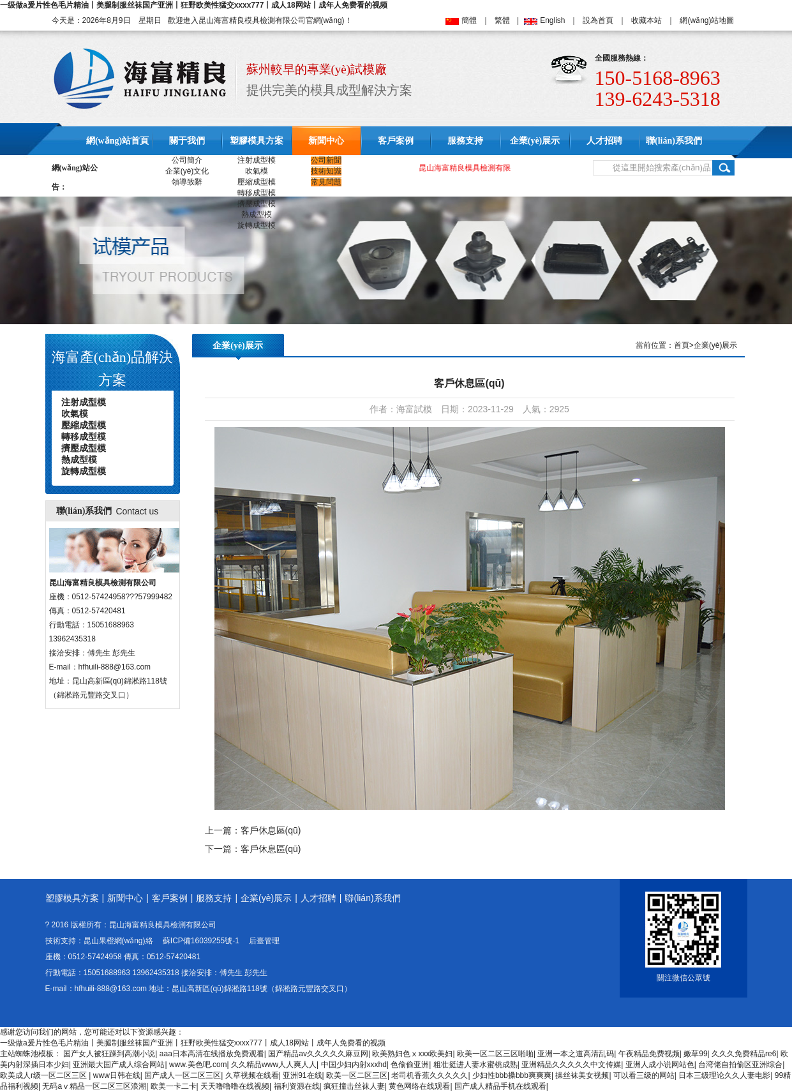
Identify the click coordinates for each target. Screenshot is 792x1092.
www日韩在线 (116, 1075)
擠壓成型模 (256, 203)
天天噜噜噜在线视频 (234, 1086)
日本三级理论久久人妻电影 (724, 1075)
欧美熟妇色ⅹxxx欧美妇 (412, 1053)
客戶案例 (396, 141)
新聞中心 (326, 141)
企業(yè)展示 (535, 141)
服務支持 (465, 141)
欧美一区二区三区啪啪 (495, 1053)
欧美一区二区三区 (356, 1075)
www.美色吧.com (198, 1064)
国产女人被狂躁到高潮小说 (109, 1053)
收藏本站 (646, 20)
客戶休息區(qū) (271, 830)
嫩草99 (695, 1053)
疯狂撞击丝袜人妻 (354, 1086)
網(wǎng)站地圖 (707, 20)
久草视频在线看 (252, 1075)
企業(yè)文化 (187, 171)
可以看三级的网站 (644, 1075)
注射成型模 (256, 160)
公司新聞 (326, 160)
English (552, 20)
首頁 (681, 345)
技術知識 (326, 171)
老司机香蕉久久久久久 (429, 1075)
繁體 (502, 20)
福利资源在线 (297, 1086)
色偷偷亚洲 (410, 1064)
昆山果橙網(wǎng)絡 (118, 940)
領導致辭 (187, 181)
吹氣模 (256, 171)
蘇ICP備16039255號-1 (201, 940)
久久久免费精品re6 (744, 1053)
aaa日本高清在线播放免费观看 (212, 1053)
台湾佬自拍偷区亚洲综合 (740, 1064)
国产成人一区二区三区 (182, 1075)
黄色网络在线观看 (419, 1086)
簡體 (469, 20)
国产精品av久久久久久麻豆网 (318, 1053)
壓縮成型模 (256, 181)
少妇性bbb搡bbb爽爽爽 (511, 1075)
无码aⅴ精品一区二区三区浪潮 (94, 1086)
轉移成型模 (256, 192)
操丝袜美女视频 (582, 1075)
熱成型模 (256, 214)
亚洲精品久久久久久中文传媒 (571, 1064)
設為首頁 (598, 20)
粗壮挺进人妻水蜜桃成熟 (475, 1064)
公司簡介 (187, 160)
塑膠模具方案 (256, 141)
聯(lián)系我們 (674, 141)
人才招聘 (604, 141)
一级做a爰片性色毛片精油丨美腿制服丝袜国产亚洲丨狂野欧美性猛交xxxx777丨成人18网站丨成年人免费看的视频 (193, 5)
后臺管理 (264, 940)
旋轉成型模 (256, 225)
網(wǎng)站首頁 (117, 141)
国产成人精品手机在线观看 (500, 1086)
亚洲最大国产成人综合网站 (119, 1064)
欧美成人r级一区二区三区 (44, 1075)
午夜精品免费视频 (649, 1053)
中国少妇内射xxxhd (354, 1064)
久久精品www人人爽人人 (274, 1064)
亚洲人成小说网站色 (659, 1064)
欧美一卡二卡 (174, 1086)
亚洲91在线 (302, 1075)
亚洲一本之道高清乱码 (575, 1053)
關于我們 (187, 141)
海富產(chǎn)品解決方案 (112, 368)
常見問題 (326, 181)
